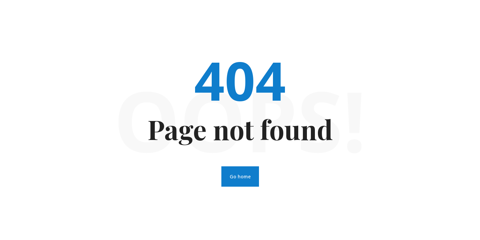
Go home (240, 176)
